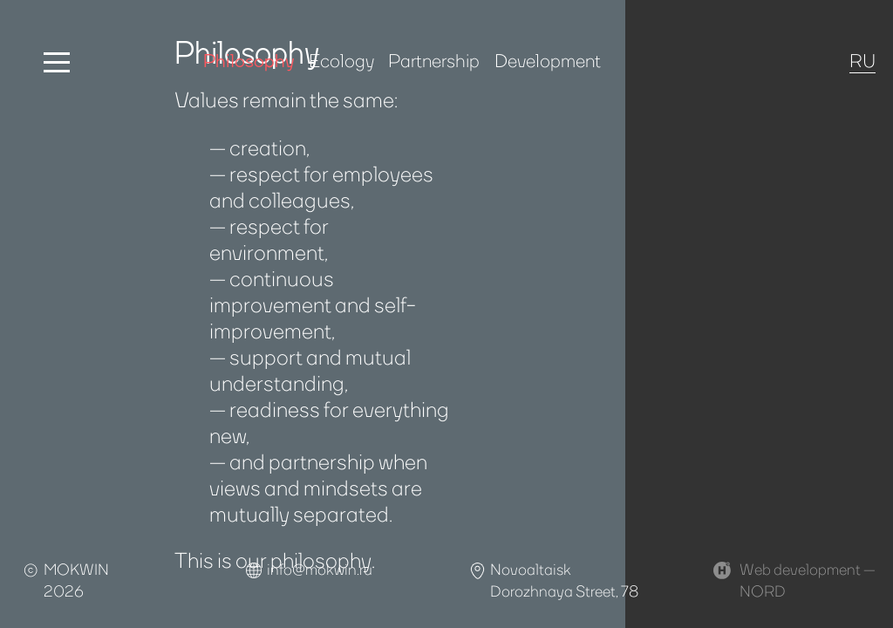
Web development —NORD (808, 579)
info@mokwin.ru (319, 568)
